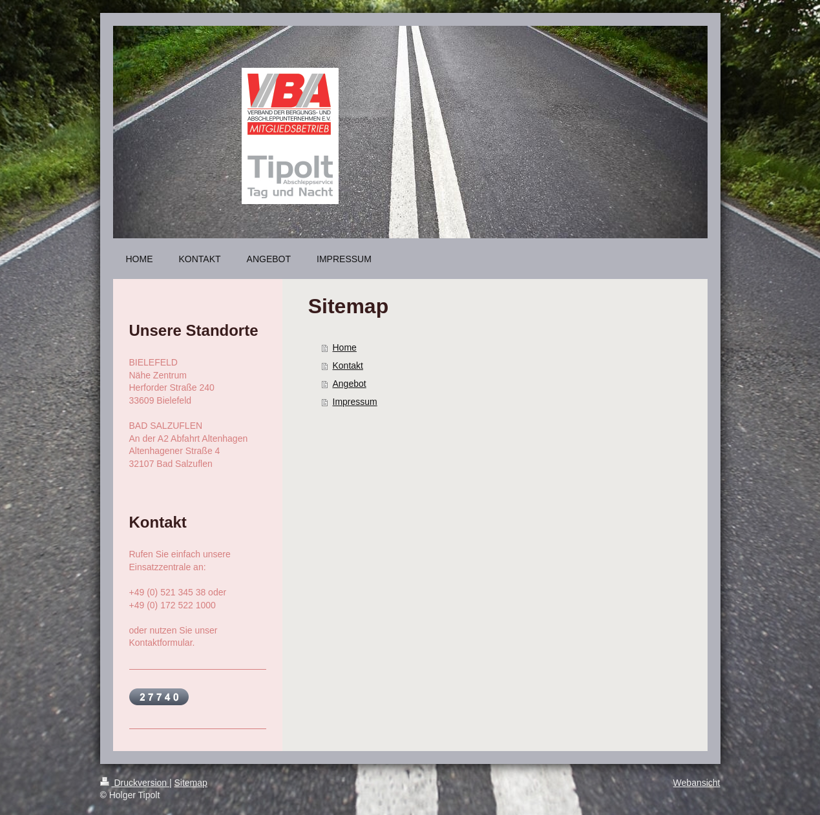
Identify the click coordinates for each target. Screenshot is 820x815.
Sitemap (190, 783)
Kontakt (348, 365)
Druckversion (134, 783)
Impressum (355, 402)
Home (345, 347)
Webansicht (696, 783)
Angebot (349, 383)
